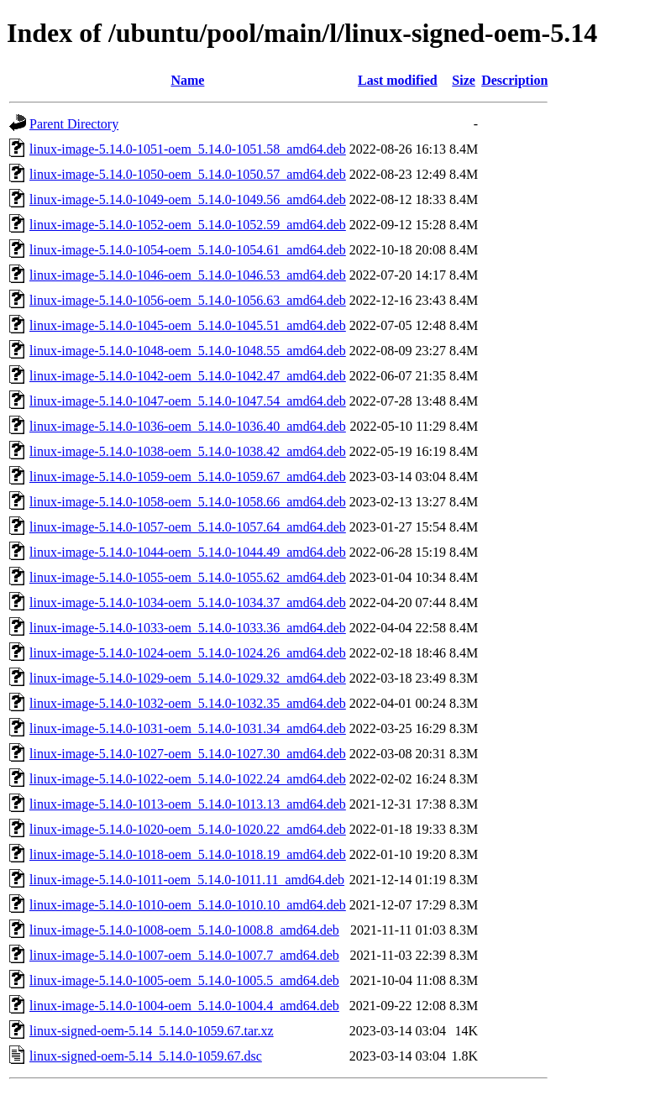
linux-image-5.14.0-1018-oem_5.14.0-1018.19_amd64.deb (187, 854)
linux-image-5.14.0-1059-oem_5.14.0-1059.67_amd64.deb (187, 476)
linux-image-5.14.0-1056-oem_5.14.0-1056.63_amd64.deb (187, 300)
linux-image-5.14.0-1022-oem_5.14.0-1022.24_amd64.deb (187, 779)
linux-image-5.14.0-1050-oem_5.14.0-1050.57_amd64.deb (187, 174)
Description (514, 80)
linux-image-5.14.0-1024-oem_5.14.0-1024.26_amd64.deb (187, 653)
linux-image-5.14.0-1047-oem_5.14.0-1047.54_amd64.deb (187, 401)
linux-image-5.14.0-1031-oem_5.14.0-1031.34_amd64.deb (187, 728)
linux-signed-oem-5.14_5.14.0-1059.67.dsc (145, 1056)
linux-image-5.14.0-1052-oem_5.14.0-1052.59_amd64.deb (187, 224)
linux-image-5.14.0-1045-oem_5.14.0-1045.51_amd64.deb (187, 325)
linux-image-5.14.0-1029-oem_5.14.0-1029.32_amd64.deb (187, 678)
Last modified (398, 80)
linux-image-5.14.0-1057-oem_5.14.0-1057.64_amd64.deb (187, 527)
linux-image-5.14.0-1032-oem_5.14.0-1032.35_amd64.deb (187, 703)
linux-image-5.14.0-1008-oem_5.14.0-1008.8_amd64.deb (184, 930)
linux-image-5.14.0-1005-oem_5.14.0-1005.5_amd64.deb (184, 980)
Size (463, 80)
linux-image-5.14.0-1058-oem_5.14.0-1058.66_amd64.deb (187, 502)
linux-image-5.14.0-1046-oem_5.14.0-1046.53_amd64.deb (187, 275)
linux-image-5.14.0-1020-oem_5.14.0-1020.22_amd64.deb (187, 829)
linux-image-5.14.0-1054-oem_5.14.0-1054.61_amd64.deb (187, 250)
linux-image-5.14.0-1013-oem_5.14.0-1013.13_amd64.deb (187, 804)
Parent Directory (73, 124)
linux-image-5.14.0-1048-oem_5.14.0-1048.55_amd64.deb (187, 350)
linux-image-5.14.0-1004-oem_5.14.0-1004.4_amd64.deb (184, 1005)
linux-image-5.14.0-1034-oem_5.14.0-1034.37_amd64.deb (187, 602)
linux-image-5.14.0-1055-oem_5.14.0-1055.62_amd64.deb (187, 577)
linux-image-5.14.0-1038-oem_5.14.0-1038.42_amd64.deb (187, 451)
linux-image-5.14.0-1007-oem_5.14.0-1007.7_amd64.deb (184, 955)
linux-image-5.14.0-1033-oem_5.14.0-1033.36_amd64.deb (187, 628)
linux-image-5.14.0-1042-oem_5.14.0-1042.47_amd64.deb (187, 376)
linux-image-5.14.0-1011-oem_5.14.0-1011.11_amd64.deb (186, 879)
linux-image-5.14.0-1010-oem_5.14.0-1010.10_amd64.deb (187, 905)
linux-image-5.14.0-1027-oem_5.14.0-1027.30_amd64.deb (187, 754)
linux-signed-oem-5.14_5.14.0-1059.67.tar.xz (151, 1031)
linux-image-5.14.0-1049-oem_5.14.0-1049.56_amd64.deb (187, 199)
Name (187, 80)
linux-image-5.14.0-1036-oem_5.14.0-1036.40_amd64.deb (187, 426)
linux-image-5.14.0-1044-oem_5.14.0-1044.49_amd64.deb (187, 552)
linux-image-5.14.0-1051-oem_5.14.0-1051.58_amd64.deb (187, 149)
